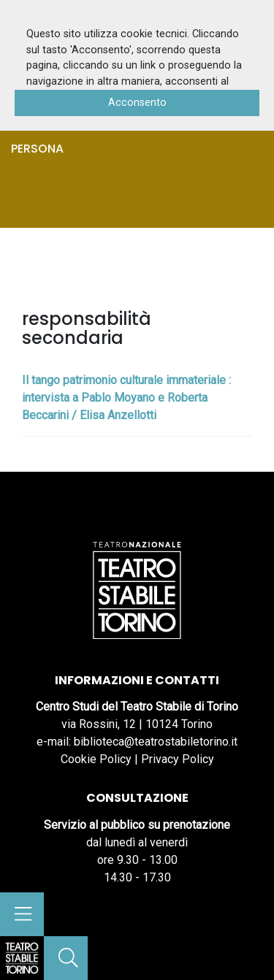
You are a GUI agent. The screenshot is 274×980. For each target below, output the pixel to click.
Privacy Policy (177, 759)
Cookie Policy (96, 759)
